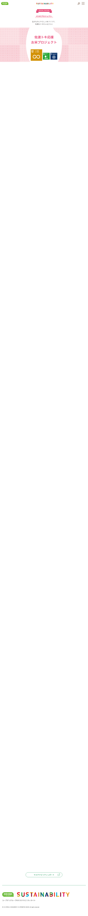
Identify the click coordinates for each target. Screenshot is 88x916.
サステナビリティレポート (44, 875)
